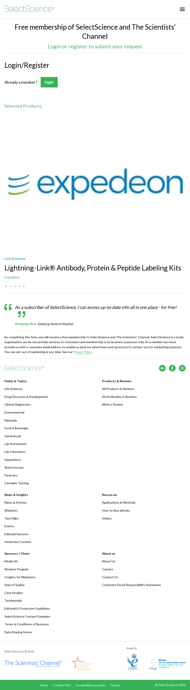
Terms (43, 685)
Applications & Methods (118, 502)
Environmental (14, 412)
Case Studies (13, 593)
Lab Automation (15, 444)
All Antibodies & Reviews (119, 397)
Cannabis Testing (16, 483)
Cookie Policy (62, 685)
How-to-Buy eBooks (116, 510)
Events (9, 526)
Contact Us (110, 577)
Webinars (11, 510)
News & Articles (15, 502)
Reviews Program (16, 569)
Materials (10, 420)
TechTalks (11, 518)
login (49, 82)
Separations (12, 459)
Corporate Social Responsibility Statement (131, 585)
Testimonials (13, 600)
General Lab (12, 436)
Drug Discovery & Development (26, 397)
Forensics (11, 475)
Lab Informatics (15, 452)
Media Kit (11, 561)
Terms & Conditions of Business (26, 624)
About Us (108, 561)
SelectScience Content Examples (27, 616)
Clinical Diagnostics (17, 404)
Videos (107, 518)
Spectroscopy (14, 467)
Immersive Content (17, 542)
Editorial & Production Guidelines (27, 608)
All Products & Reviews (118, 389)
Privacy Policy (82, 352)
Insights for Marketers (20, 577)
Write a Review (112, 404)
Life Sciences (13, 389)
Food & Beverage (16, 428)
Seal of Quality (14, 585)
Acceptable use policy (91, 685)
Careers (107, 569)
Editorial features (16, 534)
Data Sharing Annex (18, 632)
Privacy (115, 685)
